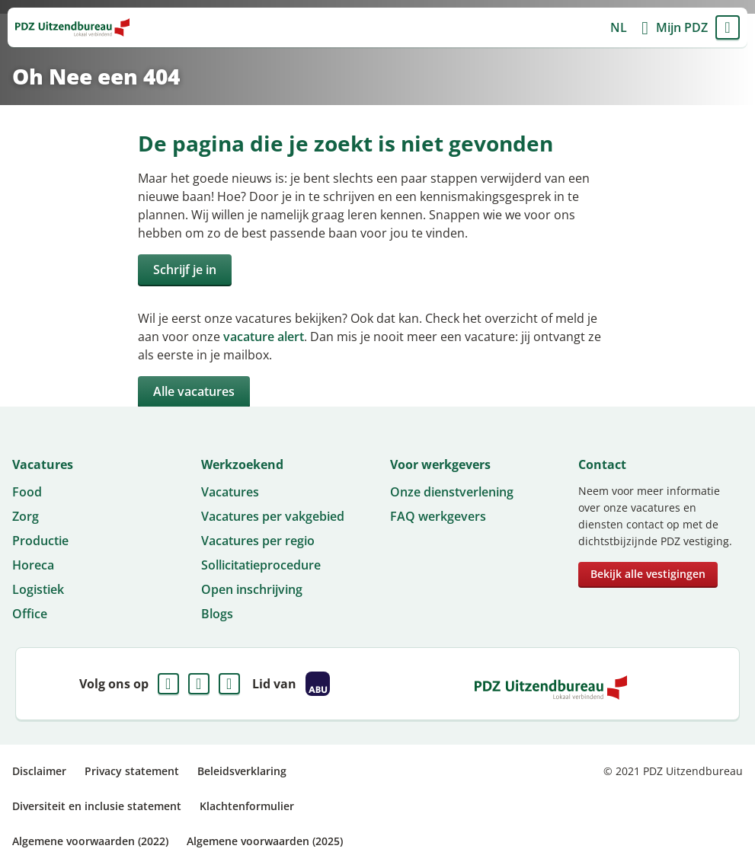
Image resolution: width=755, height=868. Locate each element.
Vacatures (230, 491)
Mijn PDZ (682, 27)
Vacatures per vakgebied (272, 516)
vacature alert (263, 336)
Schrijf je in (184, 269)
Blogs (217, 613)
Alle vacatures (194, 391)
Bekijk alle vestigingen (647, 573)
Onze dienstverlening (451, 491)
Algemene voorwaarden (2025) (265, 841)
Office (29, 613)
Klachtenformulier (247, 806)
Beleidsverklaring (241, 771)
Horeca (33, 565)
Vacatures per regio (258, 540)
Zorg (25, 516)
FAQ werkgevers (438, 516)
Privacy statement (132, 771)
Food (27, 491)
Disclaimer (39, 771)
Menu (727, 27)
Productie (40, 540)
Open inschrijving (251, 589)
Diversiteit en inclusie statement (96, 806)
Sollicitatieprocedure (261, 565)
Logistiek (38, 589)
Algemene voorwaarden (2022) (90, 841)
